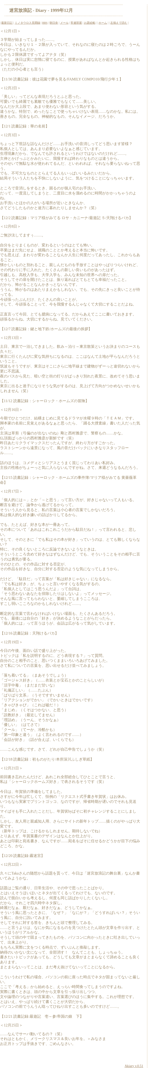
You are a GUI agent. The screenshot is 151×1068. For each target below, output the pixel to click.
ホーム (102, 22)
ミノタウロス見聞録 (27, 22)
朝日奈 (53, 22)
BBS (45, 22)
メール (64, 22)
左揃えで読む (118, 22)
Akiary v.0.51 (133, 1066)
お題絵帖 (89, 22)
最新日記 (7, 22)
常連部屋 (76, 22)
